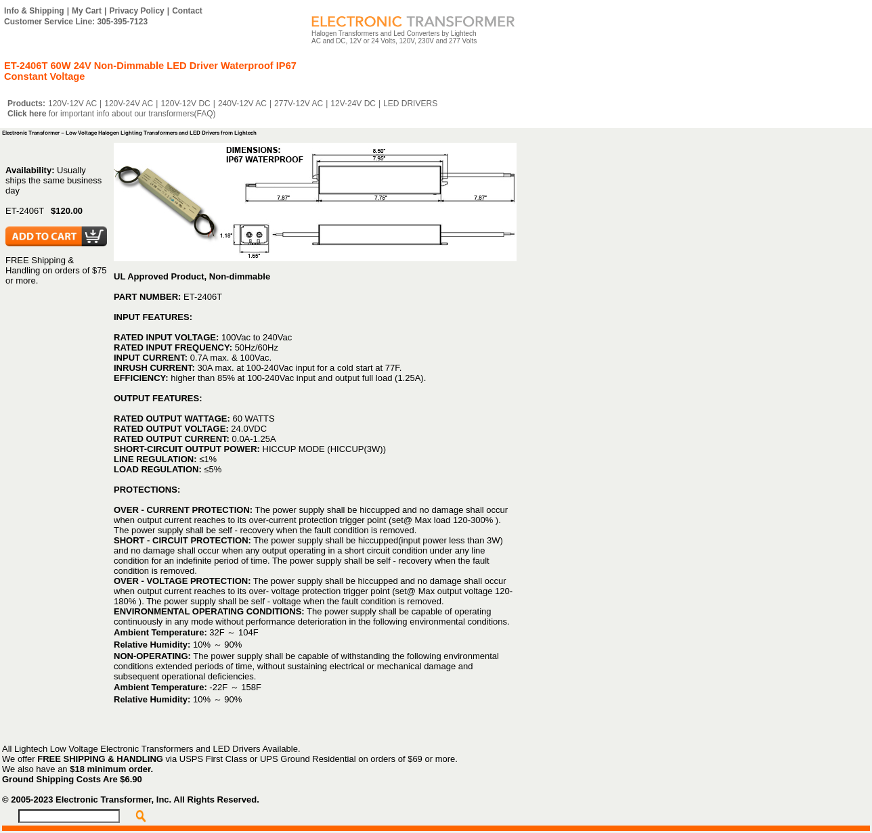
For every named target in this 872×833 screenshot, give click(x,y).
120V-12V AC (72, 103)
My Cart (87, 11)
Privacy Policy (136, 11)
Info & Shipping (34, 11)
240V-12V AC (242, 103)
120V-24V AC (128, 103)
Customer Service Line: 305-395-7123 (76, 21)
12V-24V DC (353, 103)
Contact (187, 11)
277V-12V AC (298, 103)
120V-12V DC (185, 103)
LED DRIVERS (410, 103)
